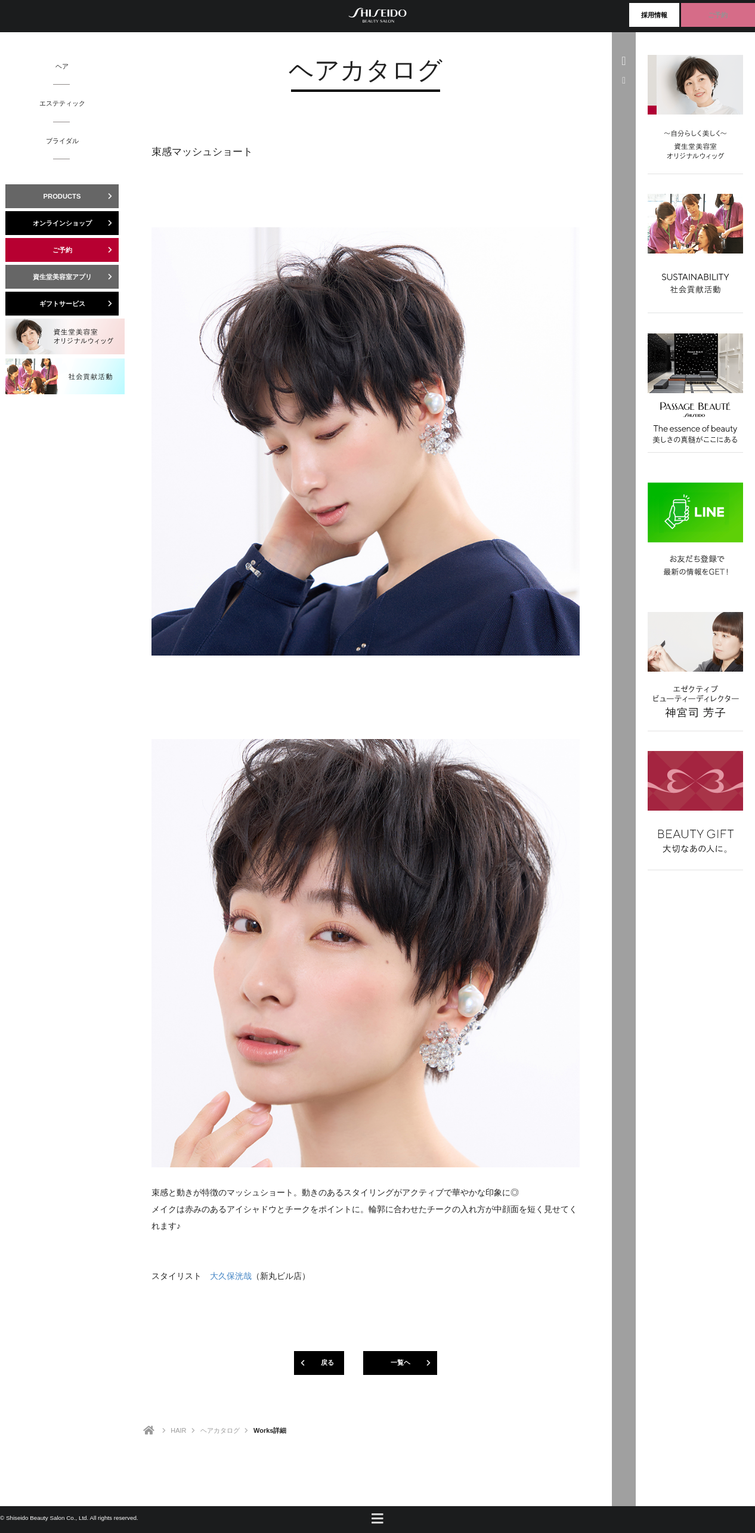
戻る (314, 1363)
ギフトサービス (79, 304)
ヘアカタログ (220, 1430)
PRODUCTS (81, 196)
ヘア (62, 66)
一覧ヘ (414, 1363)
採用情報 (654, 14)
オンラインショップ (76, 223)
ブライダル (62, 140)
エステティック (62, 103)
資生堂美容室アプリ (76, 277)
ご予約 (718, 14)
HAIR (178, 1430)
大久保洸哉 (231, 1276)
